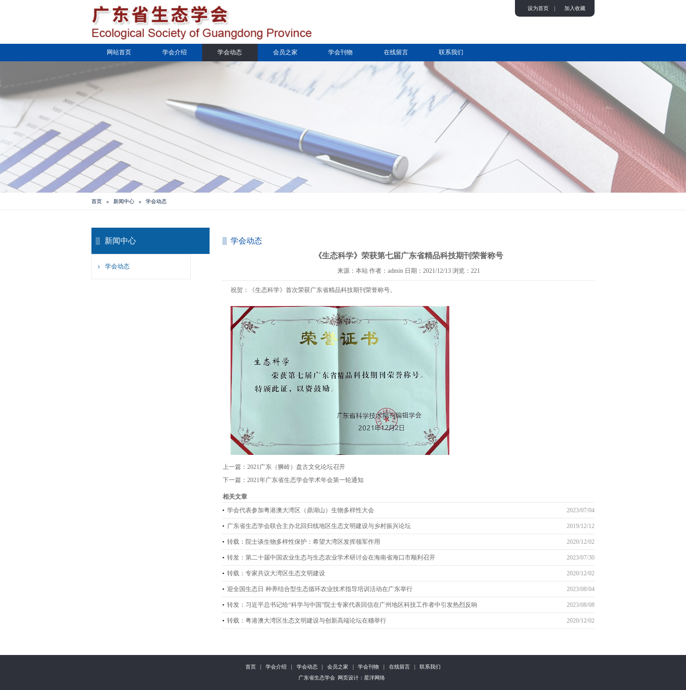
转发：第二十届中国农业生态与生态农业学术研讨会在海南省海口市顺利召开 (331, 557)
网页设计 (348, 678)
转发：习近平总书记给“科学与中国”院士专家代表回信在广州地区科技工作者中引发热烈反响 (352, 605)
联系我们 (451, 52)
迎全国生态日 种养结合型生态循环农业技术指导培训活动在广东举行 (320, 589)
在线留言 (396, 52)
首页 (96, 201)
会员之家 (285, 52)
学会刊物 (340, 52)
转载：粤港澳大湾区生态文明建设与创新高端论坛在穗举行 (306, 620)
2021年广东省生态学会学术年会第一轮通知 (305, 480)
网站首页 (119, 52)
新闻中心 (123, 201)
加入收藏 (574, 8)
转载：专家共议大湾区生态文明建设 (276, 573)
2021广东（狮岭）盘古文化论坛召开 (296, 467)
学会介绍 (174, 52)
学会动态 (229, 52)
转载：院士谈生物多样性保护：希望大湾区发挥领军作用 (303, 542)
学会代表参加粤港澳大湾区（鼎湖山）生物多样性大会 (300, 510)
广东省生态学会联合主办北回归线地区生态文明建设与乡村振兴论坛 (319, 526)
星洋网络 (374, 678)
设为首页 (538, 8)
